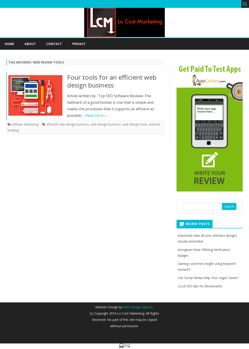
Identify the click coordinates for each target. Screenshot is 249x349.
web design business (106, 124)
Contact (54, 44)
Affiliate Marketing (25, 124)
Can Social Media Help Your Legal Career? (208, 278)
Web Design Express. (138, 307)
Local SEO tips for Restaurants (200, 286)
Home (9, 44)
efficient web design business (67, 124)
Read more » (95, 115)
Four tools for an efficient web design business (111, 81)
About (30, 44)
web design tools (134, 124)
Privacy (78, 44)
